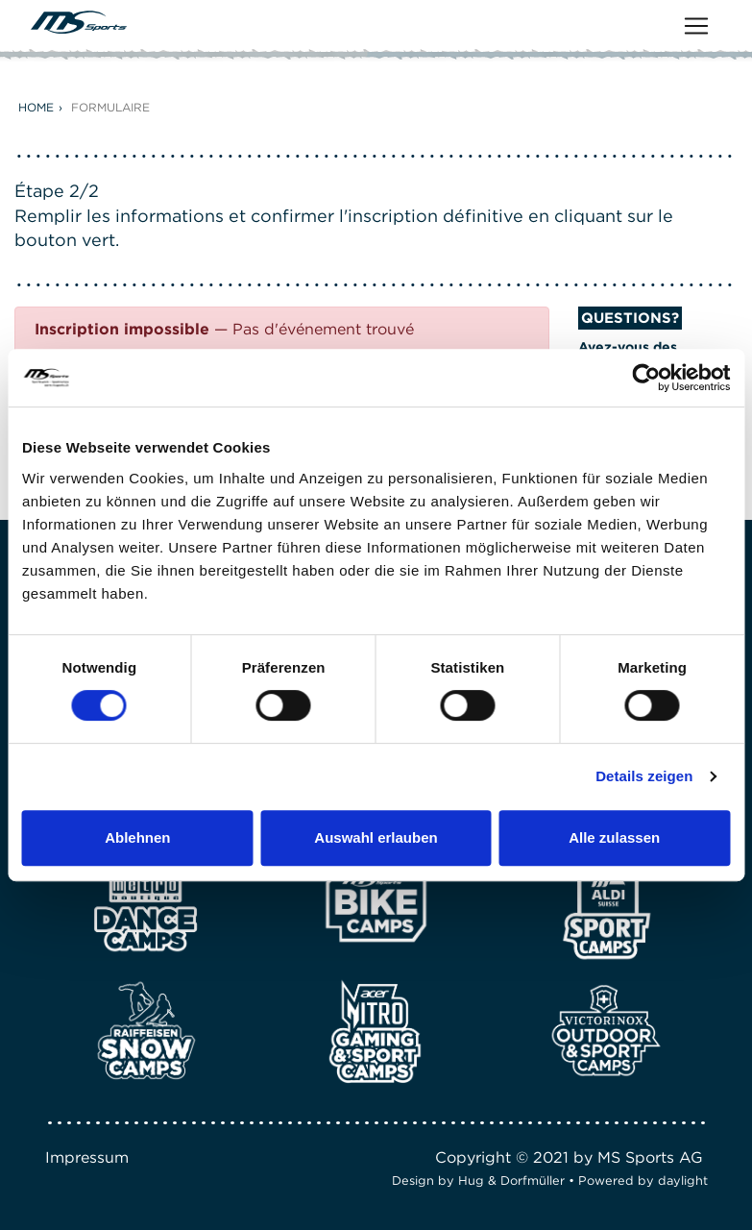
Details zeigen (643, 776)
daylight (683, 1180)
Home (36, 107)
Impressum (87, 1157)
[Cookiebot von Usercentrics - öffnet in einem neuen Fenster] (646, 377)
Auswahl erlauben (375, 837)
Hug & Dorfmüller (511, 1180)
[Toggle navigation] (696, 26)
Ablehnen (137, 837)
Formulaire (110, 107)
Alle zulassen (614, 837)
